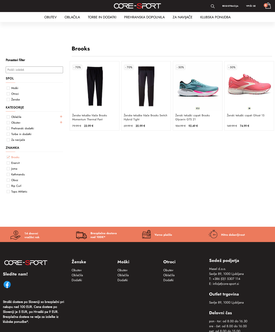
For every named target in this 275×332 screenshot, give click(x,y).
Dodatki (77, 280)
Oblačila (77, 275)
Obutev (77, 270)
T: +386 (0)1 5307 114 (224, 278)
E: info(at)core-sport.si (224, 283)
